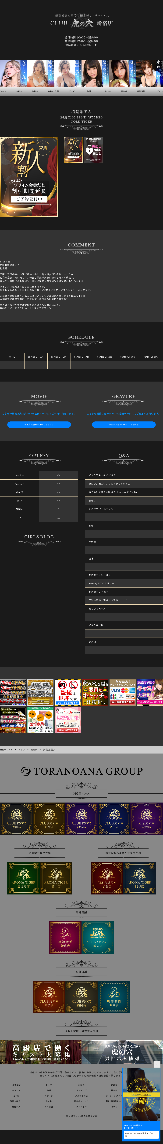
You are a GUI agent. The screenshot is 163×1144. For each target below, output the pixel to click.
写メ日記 (49, 1106)
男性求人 (16, 1106)
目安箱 (49, 1100)
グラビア (16, 1090)
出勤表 (81, 1084)
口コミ (114, 1106)
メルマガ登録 (81, 1095)
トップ (49, 1084)
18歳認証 (16, 1084)
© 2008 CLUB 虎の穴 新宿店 (81, 1115)
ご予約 (16, 1095)
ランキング (81, 1090)
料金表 (114, 1090)
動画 (48, 1090)
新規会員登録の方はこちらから (39, 424)
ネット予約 (81, 1106)
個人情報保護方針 (114, 1100)
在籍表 (114, 1084)
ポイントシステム (114, 1095)
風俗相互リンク (81, 1100)
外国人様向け (16, 1100)
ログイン (49, 1095)
